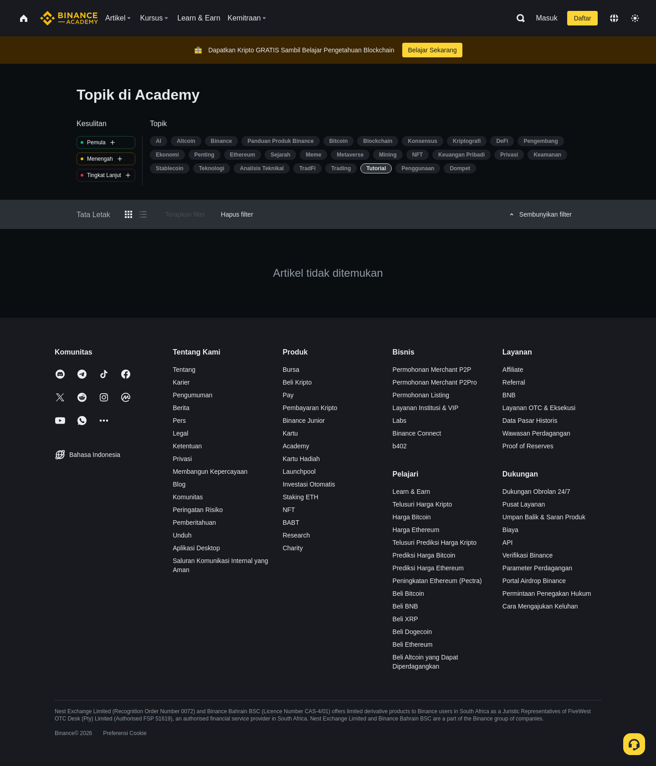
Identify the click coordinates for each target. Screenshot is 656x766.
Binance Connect (417, 433)
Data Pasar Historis (530, 420)
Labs (399, 420)
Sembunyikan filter (539, 214)
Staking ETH (300, 497)
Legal (180, 433)
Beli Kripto (297, 382)
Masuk (547, 18)
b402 (400, 446)
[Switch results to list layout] (143, 214)
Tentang (184, 369)
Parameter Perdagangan (537, 568)
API (507, 542)
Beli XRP (405, 619)
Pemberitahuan (194, 522)
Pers (179, 420)
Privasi (182, 458)
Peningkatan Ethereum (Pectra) (437, 580)
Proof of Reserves (528, 446)
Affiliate (512, 369)
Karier (181, 382)
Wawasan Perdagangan (536, 433)
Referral (513, 382)
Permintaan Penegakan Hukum (546, 593)
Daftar (582, 18)
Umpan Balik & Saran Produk (543, 517)
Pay (287, 395)
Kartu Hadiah (301, 458)
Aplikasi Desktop (196, 548)
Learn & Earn (411, 491)
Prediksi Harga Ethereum (428, 568)
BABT (290, 522)
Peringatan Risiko (198, 509)
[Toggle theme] (635, 18)
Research (296, 535)
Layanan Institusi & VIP (426, 407)
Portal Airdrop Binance (534, 580)
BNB (509, 395)
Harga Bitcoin (412, 517)
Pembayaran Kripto (309, 407)
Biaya (510, 529)
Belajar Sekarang (432, 50)
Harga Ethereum (416, 529)
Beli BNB (405, 606)
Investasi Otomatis (308, 484)
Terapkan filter (185, 214)
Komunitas (188, 497)
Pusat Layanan (523, 504)
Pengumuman (192, 395)
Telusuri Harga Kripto (422, 504)
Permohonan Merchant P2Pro (435, 382)
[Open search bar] (518, 18)
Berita (181, 407)
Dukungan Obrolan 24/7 (536, 491)
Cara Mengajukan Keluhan (540, 606)
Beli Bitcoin (408, 593)
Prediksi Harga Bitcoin (424, 555)
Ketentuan (187, 446)
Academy (295, 446)
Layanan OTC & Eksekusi (538, 407)
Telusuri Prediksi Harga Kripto (435, 542)
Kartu (289, 433)
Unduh (182, 535)
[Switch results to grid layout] (128, 214)
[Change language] (614, 18)
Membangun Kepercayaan (210, 471)
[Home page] (69, 18)
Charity (292, 548)
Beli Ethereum (413, 644)
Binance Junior (303, 420)
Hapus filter (237, 214)
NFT (288, 509)
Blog (179, 484)
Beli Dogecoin (412, 631)
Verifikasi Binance (527, 555)
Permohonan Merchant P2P (432, 369)
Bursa (290, 369)
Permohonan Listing (421, 395)
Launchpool (298, 471)
